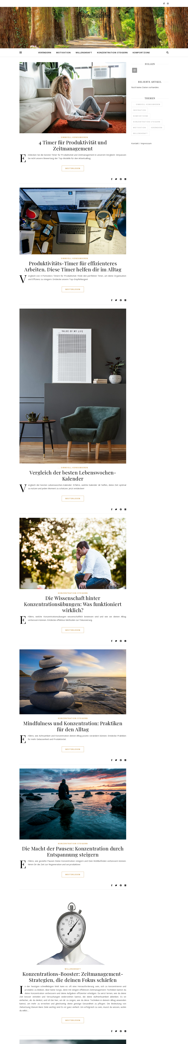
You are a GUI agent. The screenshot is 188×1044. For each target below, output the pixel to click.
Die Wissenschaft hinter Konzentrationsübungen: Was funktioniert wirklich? (73, 604)
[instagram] (168, 3)
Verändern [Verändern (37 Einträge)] (156, 127)
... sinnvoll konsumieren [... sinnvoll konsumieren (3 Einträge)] (146, 104)
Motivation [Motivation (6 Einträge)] (139, 127)
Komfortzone (141, 52)
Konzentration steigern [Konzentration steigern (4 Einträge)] (146, 122)
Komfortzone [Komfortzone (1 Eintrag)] (140, 116)
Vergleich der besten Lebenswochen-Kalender (73, 475)
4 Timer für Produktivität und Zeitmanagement (73, 145)
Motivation (63, 52)
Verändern (94, 15)
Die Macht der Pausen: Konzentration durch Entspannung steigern (73, 851)
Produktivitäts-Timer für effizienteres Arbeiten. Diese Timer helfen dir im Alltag (72, 266)
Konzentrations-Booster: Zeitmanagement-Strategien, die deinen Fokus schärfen (72, 976)
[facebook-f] (164, 3)
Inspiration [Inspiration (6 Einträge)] (139, 110)
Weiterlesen (72, 168)
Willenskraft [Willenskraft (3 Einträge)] (140, 133)
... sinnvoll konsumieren (73, 137)
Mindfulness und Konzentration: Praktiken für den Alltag (72, 726)
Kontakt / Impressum (141, 143)
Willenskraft (84, 52)
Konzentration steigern (112, 52)
